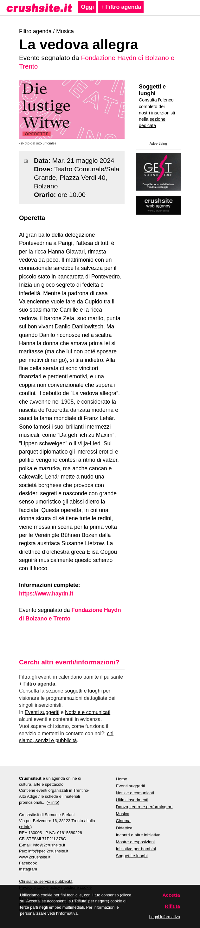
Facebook (28, 863)
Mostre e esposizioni (135, 841)
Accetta (171, 895)
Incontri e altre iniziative (138, 835)
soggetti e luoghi (83, 690)
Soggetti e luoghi (152, 89)
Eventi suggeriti (42, 712)
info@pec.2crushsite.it (48, 851)
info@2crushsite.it (49, 845)
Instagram (28, 869)
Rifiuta (172, 906)
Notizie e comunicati (87, 712)
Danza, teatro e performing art (144, 806)
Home (121, 779)
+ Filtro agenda (120, 7)
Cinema (123, 820)
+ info (53, 802)
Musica (65, 31)
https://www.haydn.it (46, 593)
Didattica (124, 828)
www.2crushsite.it (34, 857)
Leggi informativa (164, 916)
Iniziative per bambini (136, 848)
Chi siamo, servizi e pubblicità (46, 881)
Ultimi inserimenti (132, 799)
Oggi (87, 7)
